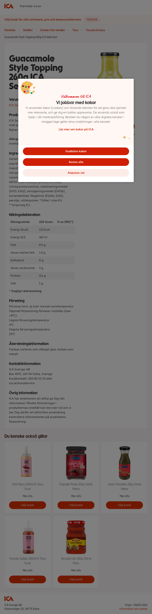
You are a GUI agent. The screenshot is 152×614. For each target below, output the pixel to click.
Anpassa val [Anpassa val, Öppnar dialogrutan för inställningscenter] (76, 173)
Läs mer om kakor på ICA (76, 129)
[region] (76, 130)
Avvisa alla (76, 162)
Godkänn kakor (76, 151)
